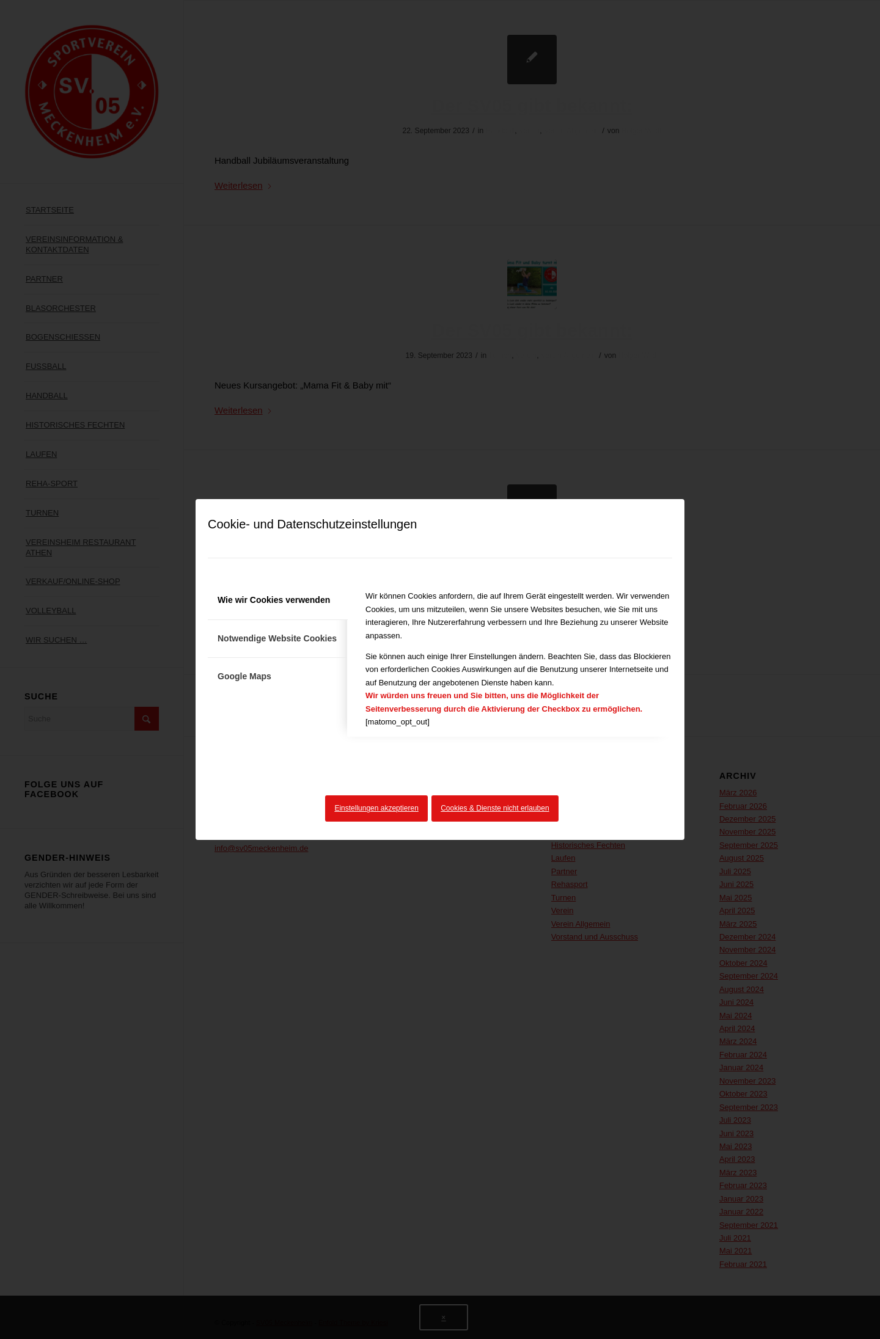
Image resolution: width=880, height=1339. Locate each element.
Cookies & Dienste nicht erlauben (495, 808)
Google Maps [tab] (244, 676)
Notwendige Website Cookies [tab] (277, 638)
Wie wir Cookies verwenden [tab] (274, 600)
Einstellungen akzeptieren (376, 808)
